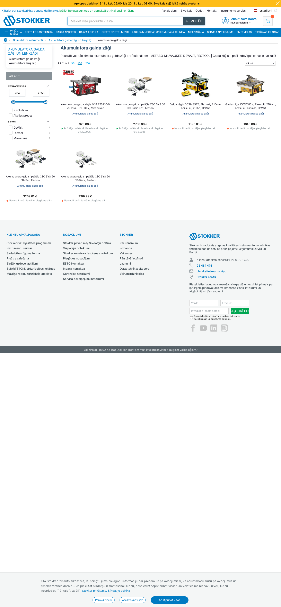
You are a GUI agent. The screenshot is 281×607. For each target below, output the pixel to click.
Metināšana (196, 32)
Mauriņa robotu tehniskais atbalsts (29, 273)
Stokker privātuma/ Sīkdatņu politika (106, 590)
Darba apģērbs (66, 32)
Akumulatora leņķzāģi (23, 63)
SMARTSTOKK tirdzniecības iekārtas (31, 268)
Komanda (126, 248)
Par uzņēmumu (129, 243)
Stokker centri (206, 277)
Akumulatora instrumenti (27, 40)
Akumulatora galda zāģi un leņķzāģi (70, 40)
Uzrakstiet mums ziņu (211, 271)
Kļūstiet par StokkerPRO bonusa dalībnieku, (68, 10)
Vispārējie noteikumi (76, 248)
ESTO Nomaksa (73, 263)
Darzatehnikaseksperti (134, 268)
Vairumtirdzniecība (132, 273)
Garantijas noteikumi (76, 273)
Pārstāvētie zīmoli (131, 258)
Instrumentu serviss (20, 248)
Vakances (126, 253)
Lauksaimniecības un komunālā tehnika (158, 32)
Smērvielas (244, 32)
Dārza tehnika (88, 32)
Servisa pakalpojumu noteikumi (83, 278)
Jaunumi (125, 263)
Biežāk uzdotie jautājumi (22, 263)
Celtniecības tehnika (39, 32)
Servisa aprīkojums (220, 32)
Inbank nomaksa (74, 268)
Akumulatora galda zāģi (112, 40)
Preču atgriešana (18, 258)
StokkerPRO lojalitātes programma (29, 243)
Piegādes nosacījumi (76, 258)
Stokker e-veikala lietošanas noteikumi (88, 253)
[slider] (13, 102)
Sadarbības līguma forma (23, 253)
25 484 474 (204, 265)
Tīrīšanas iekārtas (267, 32)
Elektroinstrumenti (115, 32)
